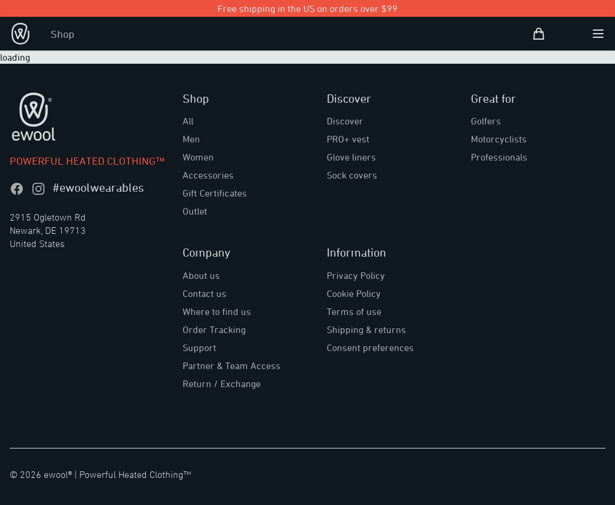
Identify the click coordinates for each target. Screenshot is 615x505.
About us (201, 275)
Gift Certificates (215, 193)
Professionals (499, 157)
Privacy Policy (356, 275)
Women (198, 157)
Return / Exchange (222, 383)
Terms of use (354, 311)
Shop (62, 34)
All (188, 120)
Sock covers (352, 175)
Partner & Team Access (231, 365)
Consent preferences (370, 347)
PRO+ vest (348, 138)
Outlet (195, 211)
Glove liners (351, 157)
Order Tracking (214, 329)
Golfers (486, 120)
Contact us (204, 293)
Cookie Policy (354, 293)
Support (199, 347)
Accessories (208, 175)
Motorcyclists (499, 138)
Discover (345, 120)
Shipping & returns (366, 329)
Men (191, 138)
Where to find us (217, 311)
